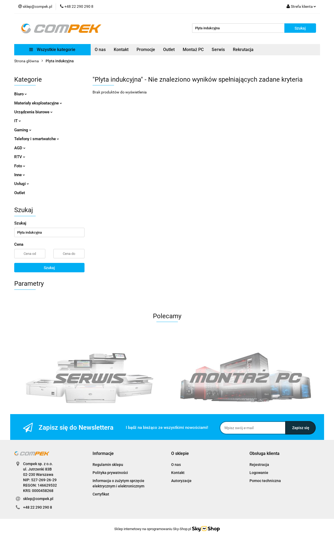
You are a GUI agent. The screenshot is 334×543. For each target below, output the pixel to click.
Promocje (146, 49)
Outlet (169, 49)
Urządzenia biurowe (33, 112)
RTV (19, 156)
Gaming (22, 130)
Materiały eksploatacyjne (38, 103)
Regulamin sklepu (108, 464)
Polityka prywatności (110, 472)
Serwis (218, 49)
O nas (100, 49)
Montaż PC (193, 49)
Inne (19, 174)
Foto (19, 166)
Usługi (21, 183)
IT (17, 120)
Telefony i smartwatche (36, 138)
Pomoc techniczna (265, 481)
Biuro (20, 94)
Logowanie (258, 472)
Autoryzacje (181, 481)
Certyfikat (101, 494)
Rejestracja (259, 464)
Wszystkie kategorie (52, 49)
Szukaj (49, 268)
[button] (103, 454)
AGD (19, 148)
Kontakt (121, 49)
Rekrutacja (243, 49)
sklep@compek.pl (38, 499)
